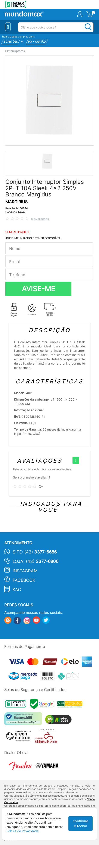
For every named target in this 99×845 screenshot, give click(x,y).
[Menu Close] (8, 26)
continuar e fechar (80, 823)
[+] (75, 460)
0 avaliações (40, 219)
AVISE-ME (38, 288)
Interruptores (16, 51)
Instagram (25, 570)
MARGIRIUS (16, 201)
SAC (16, 589)
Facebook (24, 580)
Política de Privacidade (22, 831)
